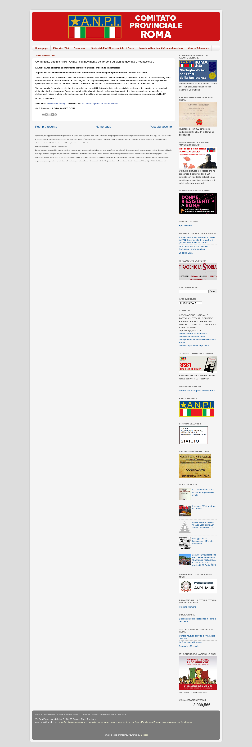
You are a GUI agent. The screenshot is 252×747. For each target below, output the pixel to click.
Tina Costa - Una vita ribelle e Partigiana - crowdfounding (193, 247)
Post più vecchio (161, 126)
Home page (41, 48)
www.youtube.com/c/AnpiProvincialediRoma (138, 722)
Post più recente (46, 126)
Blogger (144, 735)
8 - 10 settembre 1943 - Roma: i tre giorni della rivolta (203, 492)
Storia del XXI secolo (189, 646)
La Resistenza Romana (190, 642)
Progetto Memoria (187, 607)
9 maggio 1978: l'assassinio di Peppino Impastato (203, 541)
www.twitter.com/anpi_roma (192, 336)
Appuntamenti (185, 225)
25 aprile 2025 (186, 253)
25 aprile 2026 (61, 48)
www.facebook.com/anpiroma (193, 333)
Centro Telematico (198, 48)
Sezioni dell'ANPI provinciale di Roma (113, 48)
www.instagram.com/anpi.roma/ (194, 345)
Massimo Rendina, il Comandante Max (161, 48)
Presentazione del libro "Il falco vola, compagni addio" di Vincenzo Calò (203, 525)
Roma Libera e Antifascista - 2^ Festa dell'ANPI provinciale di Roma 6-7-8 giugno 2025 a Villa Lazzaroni (197, 240)
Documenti (80, 48)
